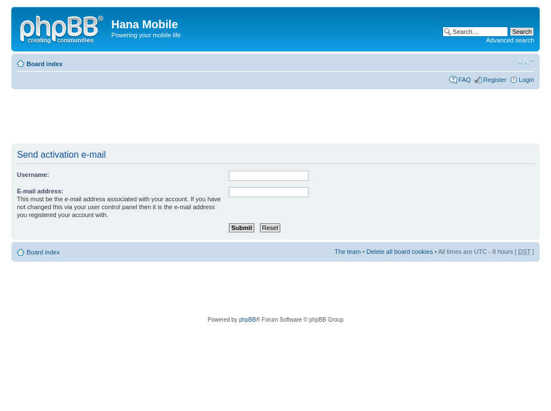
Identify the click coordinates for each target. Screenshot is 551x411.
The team (348, 251)
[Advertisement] (217, 117)
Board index (45, 63)
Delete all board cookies (399, 251)
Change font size (526, 62)
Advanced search (510, 40)
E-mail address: (40, 191)
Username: (33, 174)
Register (494, 79)
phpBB (247, 320)
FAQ (464, 79)
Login (526, 79)
